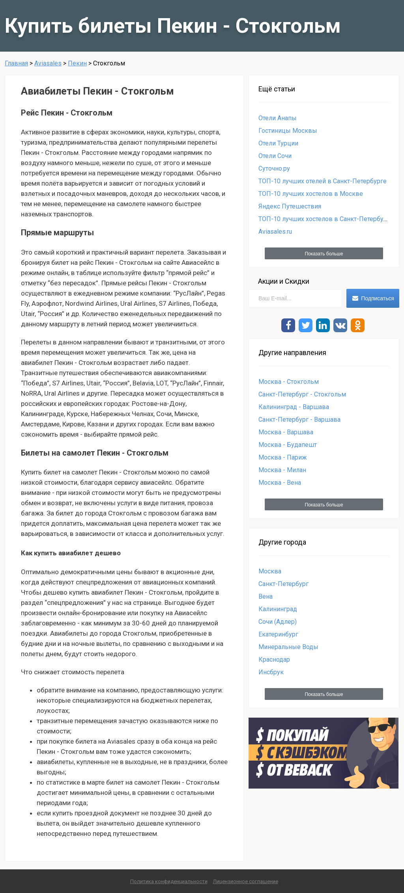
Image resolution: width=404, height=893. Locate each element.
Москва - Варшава (285, 432)
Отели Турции (278, 143)
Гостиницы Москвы (287, 130)
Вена (265, 596)
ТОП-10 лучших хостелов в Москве (310, 193)
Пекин (77, 63)
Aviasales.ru (275, 231)
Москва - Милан (282, 470)
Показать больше (324, 254)
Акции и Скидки (283, 281)
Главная (16, 63)
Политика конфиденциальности (169, 881)
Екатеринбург (278, 634)
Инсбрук (271, 672)
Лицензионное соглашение (245, 881)
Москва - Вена (279, 482)
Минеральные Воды (288, 647)
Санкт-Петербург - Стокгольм (302, 394)
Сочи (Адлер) (277, 621)
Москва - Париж (282, 457)
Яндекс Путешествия (289, 206)
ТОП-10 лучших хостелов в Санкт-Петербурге (325, 219)
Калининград (277, 609)
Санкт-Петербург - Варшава (299, 419)
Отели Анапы (277, 118)
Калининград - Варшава (293, 407)
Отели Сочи (275, 156)
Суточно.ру (274, 168)
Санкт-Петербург (283, 584)
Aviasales (48, 63)
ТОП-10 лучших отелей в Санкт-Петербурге (322, 181)
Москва (269, 571)
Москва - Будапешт (287, 444)
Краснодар (274, 659)
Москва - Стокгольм (288, 381)
